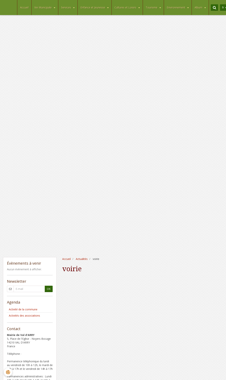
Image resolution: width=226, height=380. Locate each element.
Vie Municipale (43, 7)
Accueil (24, 7)
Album (199, 7)
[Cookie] (8, 372)
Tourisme (152, 7)
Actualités (82, 259)
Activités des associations (24, 315)
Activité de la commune (23, 309)
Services (66, 7)
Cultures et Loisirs (126, 7)
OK (49, 289)
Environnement (176, 7)
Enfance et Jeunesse (93, 7)
